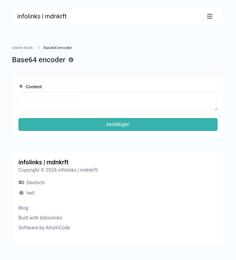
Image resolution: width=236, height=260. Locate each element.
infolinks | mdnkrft (42, 16)
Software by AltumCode (44, 228)
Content (30, 87)
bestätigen (117, 124)
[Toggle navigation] (210, 16)
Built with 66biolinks (40, 218)
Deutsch (32, 182)
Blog (23, 208)
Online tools (22, 47)
